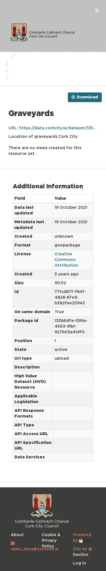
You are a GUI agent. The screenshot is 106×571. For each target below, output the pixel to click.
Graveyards (26, 78)
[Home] (6, 56)
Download (85, 97)
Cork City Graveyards (38, 71)
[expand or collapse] (97, 10)
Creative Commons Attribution (66, 259)
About (17, 535)
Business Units (35, 56)
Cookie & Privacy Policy (51, 540)
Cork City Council (33, 64)
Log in (79, 563)
